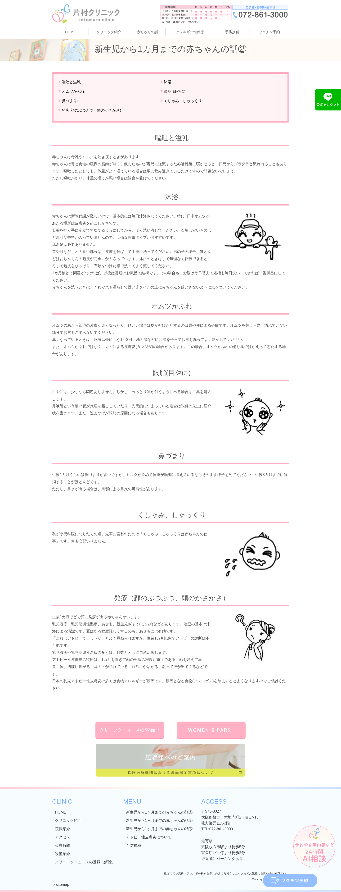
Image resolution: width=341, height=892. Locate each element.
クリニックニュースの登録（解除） (85, 862)
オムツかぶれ (73, 91)
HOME (70, 32)
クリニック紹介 (68, 821)
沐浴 (167, 82)
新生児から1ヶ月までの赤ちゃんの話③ (159, 829)
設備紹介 (62, 854)
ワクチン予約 (269, 32)
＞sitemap (60, 885)
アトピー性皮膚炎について (148, 837)
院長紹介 (62, 829)
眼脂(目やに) (174, 91)
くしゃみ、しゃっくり (183, 101)
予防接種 (232, 32)
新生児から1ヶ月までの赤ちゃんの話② (159, 821)
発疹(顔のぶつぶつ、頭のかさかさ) (91, 110)
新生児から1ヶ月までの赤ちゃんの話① (159, 812)
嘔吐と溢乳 (71, 82)
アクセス (62, 837)
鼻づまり (69, 101)
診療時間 (62, 845)
